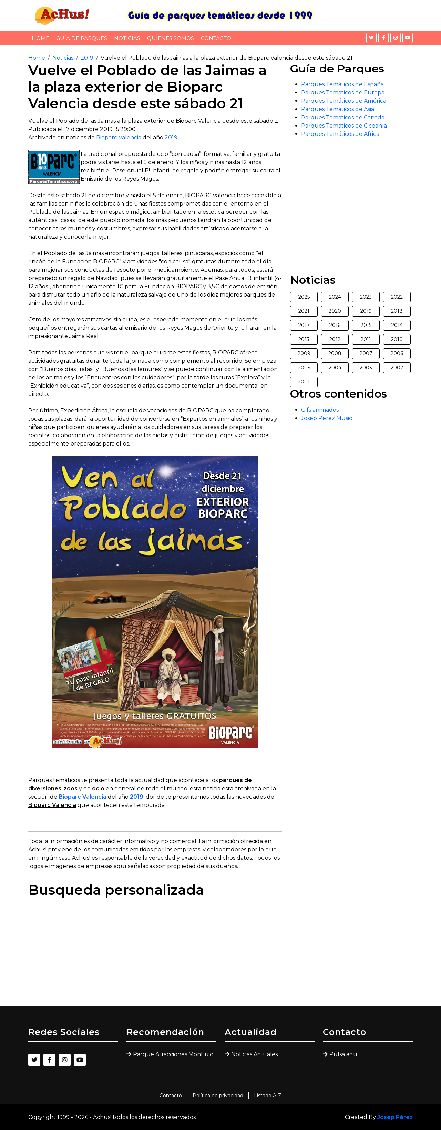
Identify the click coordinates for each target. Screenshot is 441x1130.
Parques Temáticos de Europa (342, 92)
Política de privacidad (218, 1095)
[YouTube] (407, 38)
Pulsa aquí (344, 1054)
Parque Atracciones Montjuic (173, 1054)
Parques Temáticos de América (343, 101)
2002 (397, 367)
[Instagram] (395, 38)
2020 (335, 311)
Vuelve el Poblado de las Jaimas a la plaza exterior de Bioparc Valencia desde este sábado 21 (226, 57)
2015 (366, 325)
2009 (304, 353)
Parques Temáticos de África (340, 134)
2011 (366, 339)
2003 (366, 367)
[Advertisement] (155, 958)
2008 (334, 353)
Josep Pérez (395, 1117)
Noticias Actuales (254, 1054)
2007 (366, 353)
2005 (304, 367)
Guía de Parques (81, 38)
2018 (397, 311)
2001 (304, 382)
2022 (397, 297)
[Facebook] (383, 38)
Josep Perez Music (326, 418)
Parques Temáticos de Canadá (342, 117)
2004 (335, 367)
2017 (304, 325)
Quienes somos (170, 38)
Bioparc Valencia (118, 137)
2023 (366, 297)
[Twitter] (371, 38)
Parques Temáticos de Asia (337, 109)
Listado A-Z (267, 1095)
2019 (87, 57)
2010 (397, 339)
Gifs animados (320, 410)
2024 (335, 297)
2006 (397, 353)
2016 (334, 325)
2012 (334, 339)
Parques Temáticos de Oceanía (344, 125)
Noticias (127, 38)
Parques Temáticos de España (342, 84)
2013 (303, 339)
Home (40, 38)
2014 (397, 325)
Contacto (216, 38)
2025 (304, 297)
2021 (303, 311)
